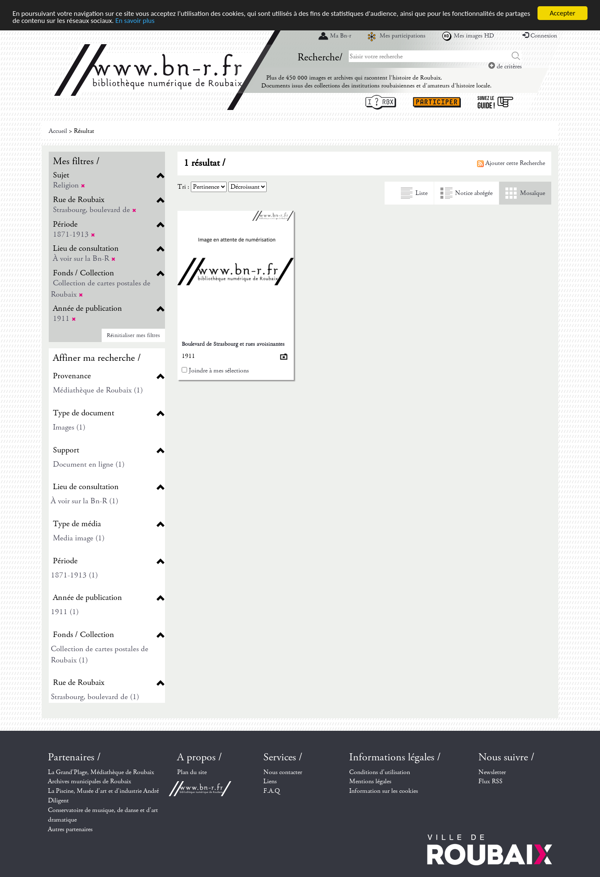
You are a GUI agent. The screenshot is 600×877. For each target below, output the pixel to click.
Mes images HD (474, 36)
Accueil (58, 131)
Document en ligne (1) (89, 464)
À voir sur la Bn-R (84, 258)
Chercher (516, 56)
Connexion (539, 36)
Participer (437, 102)
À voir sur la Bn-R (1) (84, 501)
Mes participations (402, 36)
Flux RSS (490, 781)
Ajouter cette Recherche (511, 163)
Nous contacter (282, 772)
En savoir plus (135, 20)
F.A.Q (271, 791)
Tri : (183, 186)
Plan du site (192, 772)
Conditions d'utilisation (379, 772)
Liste (421, 193)
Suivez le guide (495, 102)
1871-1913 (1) (74, 575)
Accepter (562, 13)
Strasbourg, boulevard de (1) (95, 697)
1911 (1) (65, 612)
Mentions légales (370, 781)
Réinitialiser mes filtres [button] (133, 335)
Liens (270, 781)
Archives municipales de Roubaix (89, 781)
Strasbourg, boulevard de (94, 210)
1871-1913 (74, 234)
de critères (505, 66)
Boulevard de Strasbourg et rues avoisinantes (233, 344)
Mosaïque (532, 193)
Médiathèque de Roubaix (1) (98, 390)
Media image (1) (79, 538)
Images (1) (69, 427)
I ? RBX (380, 102)
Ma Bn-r (340, 36)
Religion (69, 185)
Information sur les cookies (383, 791)
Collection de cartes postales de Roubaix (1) (99, 654)
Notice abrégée (473, 193)
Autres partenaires (70, 829)
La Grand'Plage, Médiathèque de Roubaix (101, 772)
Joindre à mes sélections (219, 370)
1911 (64, 318)
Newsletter (492, 772)
